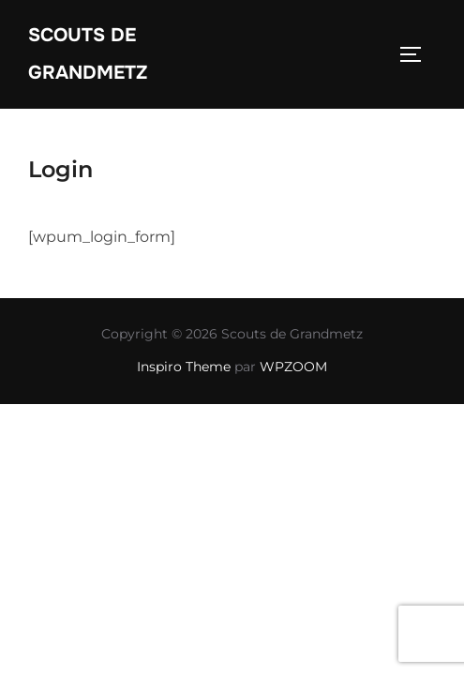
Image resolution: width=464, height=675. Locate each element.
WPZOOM (293, 366)
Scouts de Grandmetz (87, 53)
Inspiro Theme (184, 366)
